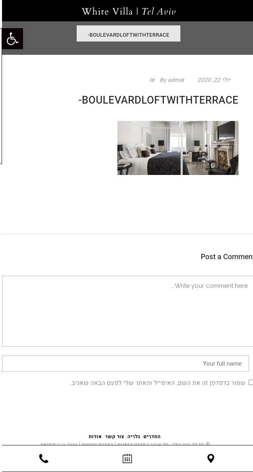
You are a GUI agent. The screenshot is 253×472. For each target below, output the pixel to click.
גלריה (131, 436)
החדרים (150, 436)
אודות (93, 436)
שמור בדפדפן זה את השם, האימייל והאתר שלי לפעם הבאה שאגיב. (155, 382)
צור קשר (112, 436)
